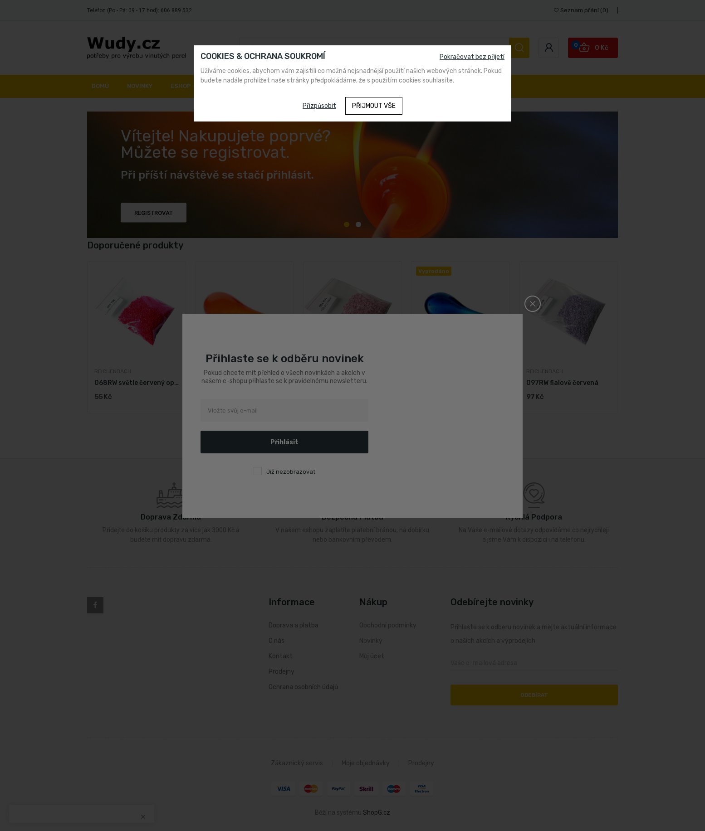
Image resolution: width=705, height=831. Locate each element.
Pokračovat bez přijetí (472, 57)
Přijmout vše (374, 106)
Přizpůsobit (319, 106)
